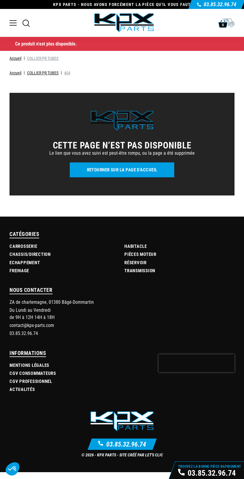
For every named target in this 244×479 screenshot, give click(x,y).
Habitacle (135, 246)
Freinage (19, 270)
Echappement (24, 262)
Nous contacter (31, 289)
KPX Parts (106, 455)
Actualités (22, 389)
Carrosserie (23, 246)
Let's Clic (154, 455)
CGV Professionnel (30, 381)
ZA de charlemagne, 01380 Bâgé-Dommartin (51, 302)
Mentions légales (29, 365)
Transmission (139, 270)
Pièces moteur (140, 254)
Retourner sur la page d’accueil (122, 170)
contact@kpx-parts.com (31, 325)
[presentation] (197, 363)
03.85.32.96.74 (126, 444)
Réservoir (135, 262)
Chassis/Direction (30, 254)
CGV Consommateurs (32, 373)
